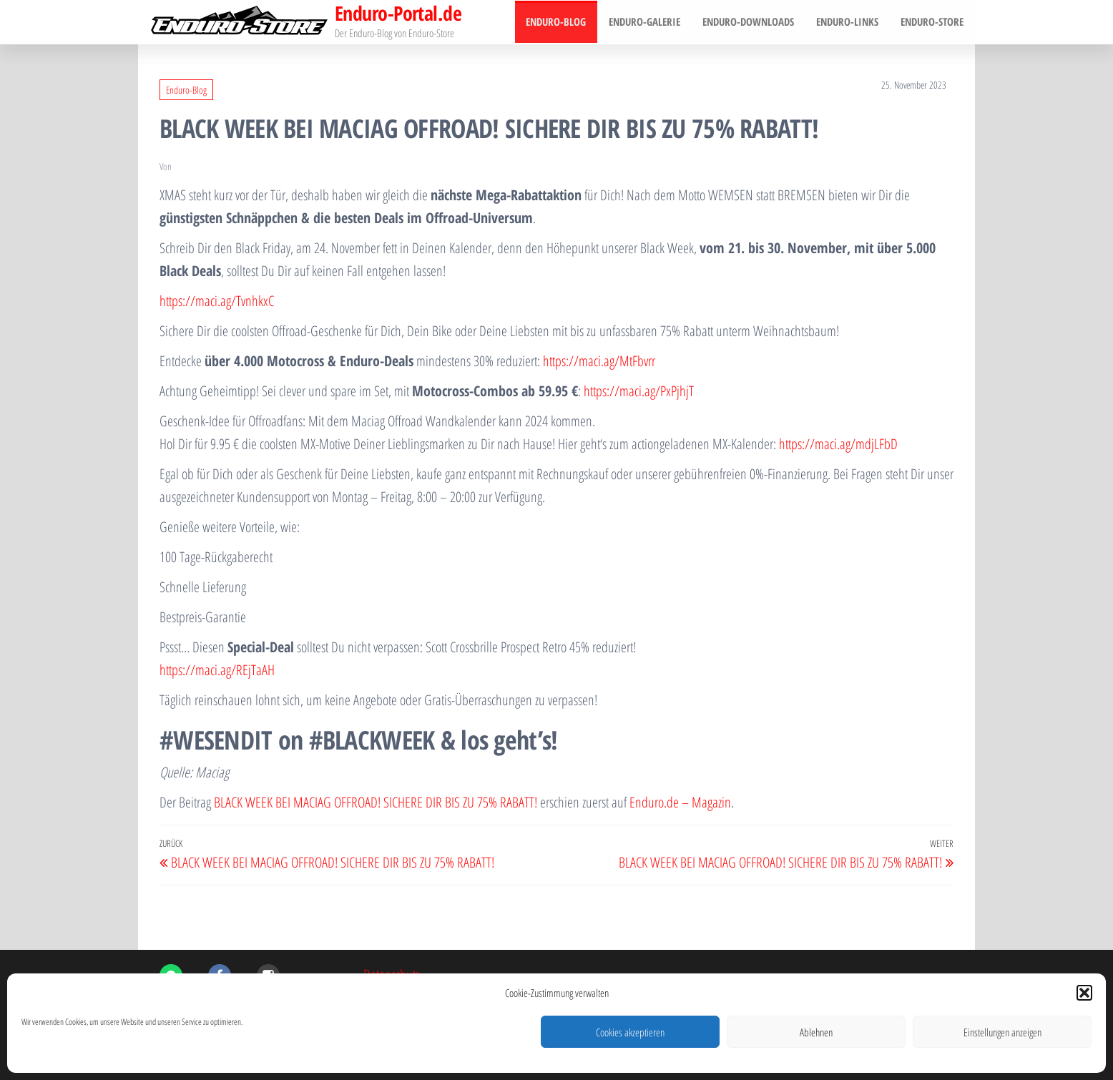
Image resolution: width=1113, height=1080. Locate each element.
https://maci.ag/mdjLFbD (838, 443)
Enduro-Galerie (647, 22)
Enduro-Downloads (750, 22)
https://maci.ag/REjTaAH (217, 669)
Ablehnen (816, 1032)
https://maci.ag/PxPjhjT (639, 391)
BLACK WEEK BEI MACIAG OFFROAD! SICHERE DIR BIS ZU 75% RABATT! (375, 802)
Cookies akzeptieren (630, 1032)
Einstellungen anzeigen (1002, 1032)
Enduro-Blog (560, 22)
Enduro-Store (932, 22)
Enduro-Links (849, 22)
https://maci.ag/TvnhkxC (217, 300)
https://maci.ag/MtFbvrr (599, 360)
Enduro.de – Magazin (680, 802)
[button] (1084, 993)
